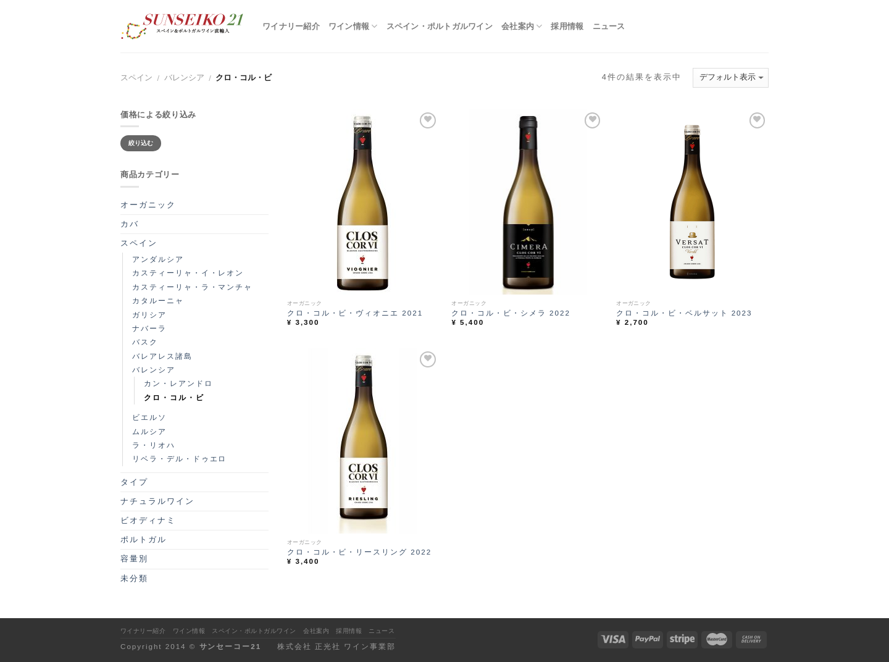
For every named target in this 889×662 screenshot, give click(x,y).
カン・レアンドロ (178, 383)
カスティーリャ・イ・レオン (188, 273)
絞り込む (141, 143)
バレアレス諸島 (162, 356)
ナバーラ (149, 328)
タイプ (134, 482)
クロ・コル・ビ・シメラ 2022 (510, 313)
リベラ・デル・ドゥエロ (179, 459)
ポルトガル (143, 539)
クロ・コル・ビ (174, 397)
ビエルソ (149, 417)
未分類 (134, 578)
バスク (145, 342)
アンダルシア (158, 259)
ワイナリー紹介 (291, 26)
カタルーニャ (158, 300)
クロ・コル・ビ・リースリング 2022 (359, 552)
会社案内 (522, 26)
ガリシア (149, 315)
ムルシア (149, 431)
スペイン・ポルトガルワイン (439, 26)
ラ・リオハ (153, 445)
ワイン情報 (353, 26)
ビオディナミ (148, 520)
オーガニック (148, 204)
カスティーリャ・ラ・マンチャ (192, 287)
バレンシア (184, 77)
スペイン (136, 77)
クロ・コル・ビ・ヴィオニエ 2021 (355, 313)
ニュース (609, 26)
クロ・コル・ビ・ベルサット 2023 (684, 313)
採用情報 (567, 26)
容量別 (134, 558)
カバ (129, 223)
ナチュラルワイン (157, 501)
